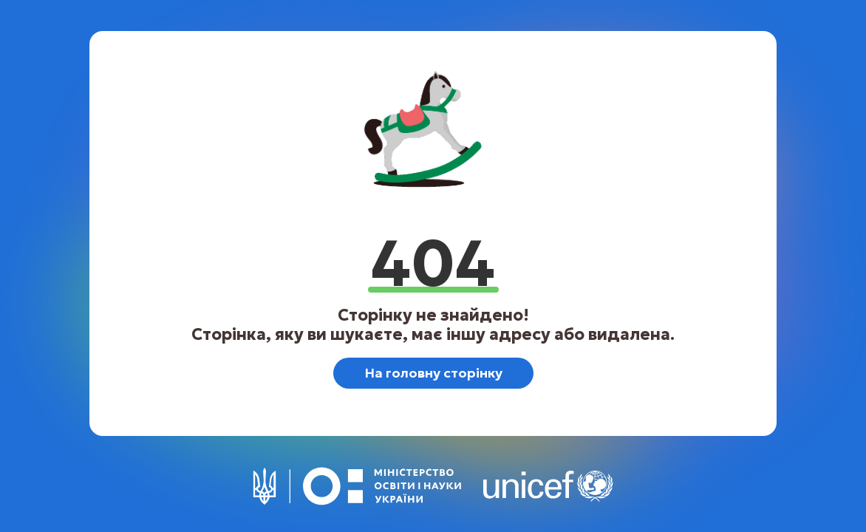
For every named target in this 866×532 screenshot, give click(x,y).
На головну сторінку (433, 372)
